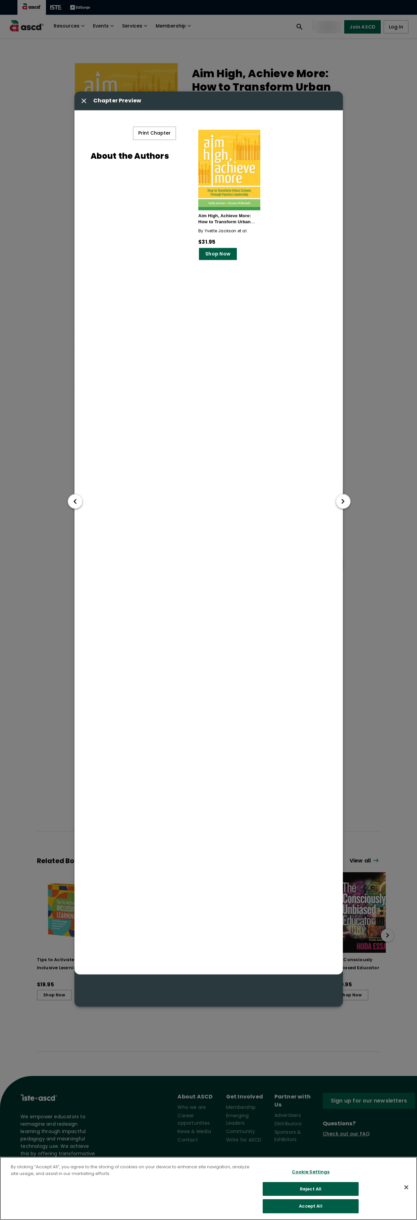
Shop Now (218, 254)
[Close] (406, 1187)
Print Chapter (154, 133)
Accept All (310, 1206)
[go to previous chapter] (75, 501)
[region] (208, 1188)
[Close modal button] (84, 101)
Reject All (310, 1189)
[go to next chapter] (343, 501)
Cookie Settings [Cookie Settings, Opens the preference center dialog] (311, 1172)
